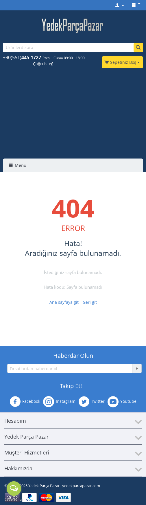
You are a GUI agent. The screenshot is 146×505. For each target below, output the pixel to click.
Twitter (91, 401)
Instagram (59, 401)
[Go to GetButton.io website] (14, 499)
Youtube (122, 401)
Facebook (25, 401)
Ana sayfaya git (64, 302)
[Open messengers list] (14, 488)
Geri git (90, 302)
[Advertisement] (73, 115)
